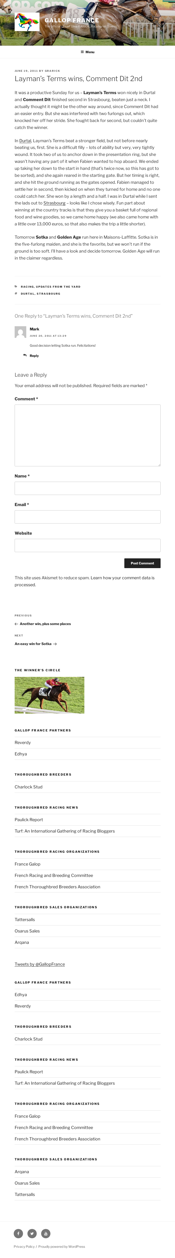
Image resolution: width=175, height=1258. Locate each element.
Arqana (22, 942)
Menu (87, 52)
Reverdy (23, 742)
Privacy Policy (24, 1246)
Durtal (25, 140)
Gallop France (72, 20)
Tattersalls (25, 919)
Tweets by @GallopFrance (40, 964)
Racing (27, 286)
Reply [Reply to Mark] (34, 356)
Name (22, 476)
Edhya (21, 753)
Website (23, 533)
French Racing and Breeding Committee (54, 875)
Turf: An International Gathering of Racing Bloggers (65, 831)
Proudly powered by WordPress (61, 1246)
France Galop (27, 864)
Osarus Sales (27, 931)
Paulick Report (29, 819)
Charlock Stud (29, 786)
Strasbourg (54, 203)
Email (22, 504)
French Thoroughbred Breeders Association (57, 886)
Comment (26, 398)
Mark (34, 329)
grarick (52, 70)
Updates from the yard (58, 286)
